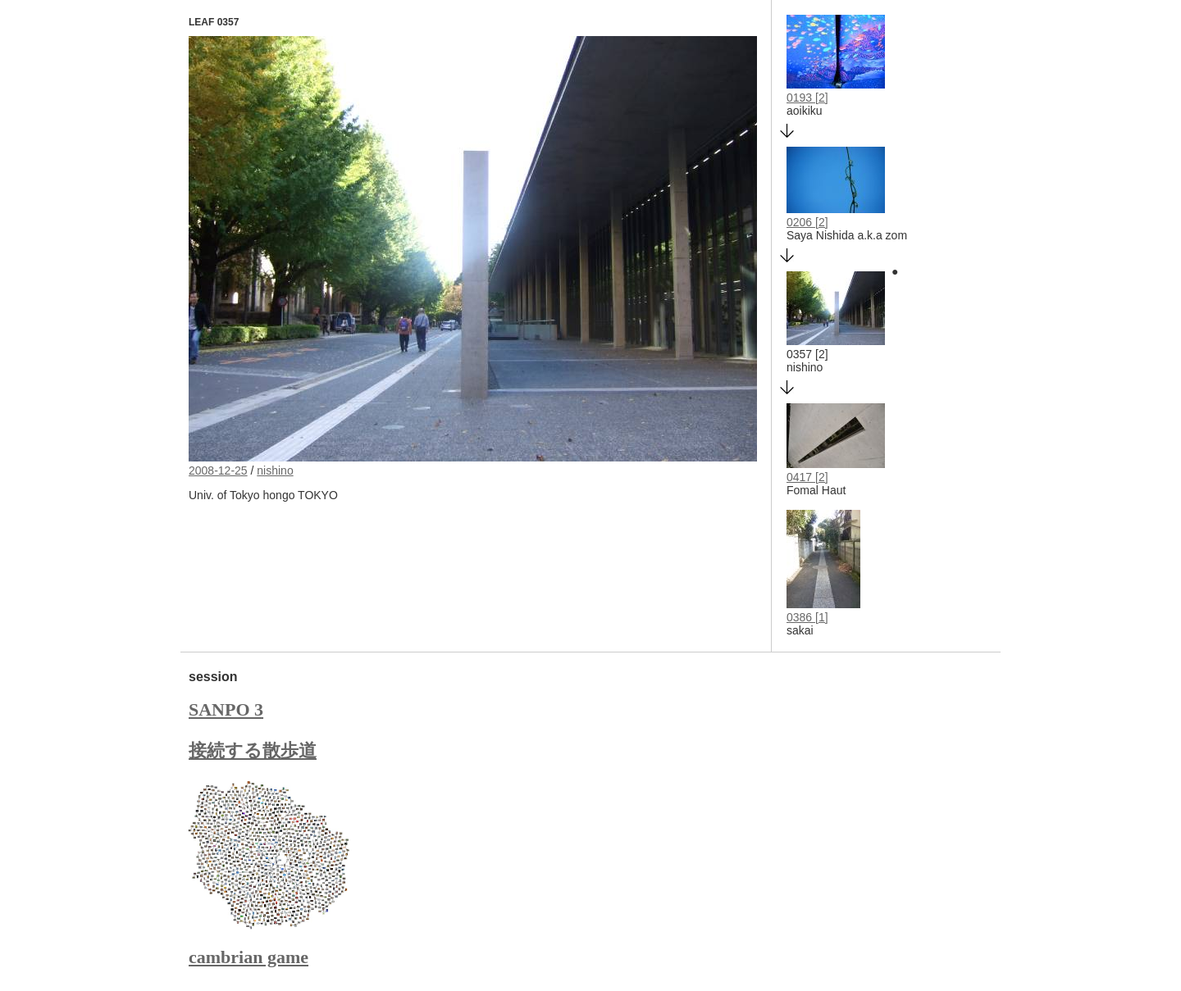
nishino (275, 470)
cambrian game (248, 957)
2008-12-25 (218, 470)
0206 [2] (807, 222)
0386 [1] (807, 617)
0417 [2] (807, 477)
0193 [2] (807, 97)
